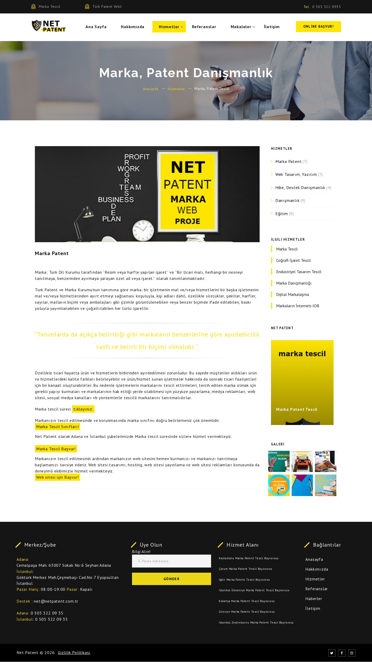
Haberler (313, 598)
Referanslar (206, 27)
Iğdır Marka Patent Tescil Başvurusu (244, 580)
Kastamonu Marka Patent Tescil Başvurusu (249, 558)
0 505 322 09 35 (47, 613)
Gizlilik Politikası (74, 652)
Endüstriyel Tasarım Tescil (298, 271)
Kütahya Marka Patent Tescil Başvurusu (247, 601)
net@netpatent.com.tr (56, 601)
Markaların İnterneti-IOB (297, 305)
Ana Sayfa (98, 27)
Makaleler (243, 27)
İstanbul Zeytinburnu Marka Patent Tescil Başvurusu (256, 623)
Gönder (172, 579)
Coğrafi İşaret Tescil (293, 260)
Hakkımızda (134, 27)
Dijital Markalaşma (292, 294)
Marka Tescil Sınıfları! (57, 426)
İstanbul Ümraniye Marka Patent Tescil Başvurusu (254, 590)
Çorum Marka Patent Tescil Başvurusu (245, 569)
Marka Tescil (287, 248)
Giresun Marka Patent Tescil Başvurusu (247, 612)
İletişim (274, 27)
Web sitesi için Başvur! (57, 477)
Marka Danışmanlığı (294, 283)
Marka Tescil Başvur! (56, 448)
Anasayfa (150, 88)
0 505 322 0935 (326, 6)
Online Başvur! (318, 27)
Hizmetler (171, 27)
